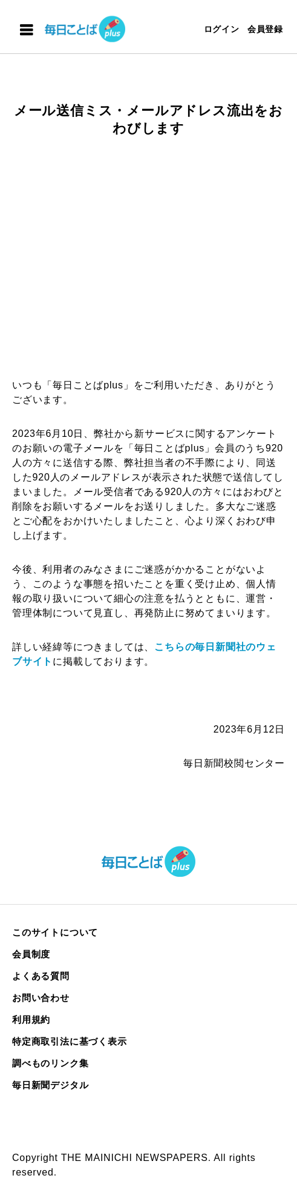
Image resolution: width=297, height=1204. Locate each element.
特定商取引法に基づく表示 (69, 1041)
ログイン (222, 29)
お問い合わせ (41, 998)
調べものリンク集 (50, 1063)
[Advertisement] (148, 267)
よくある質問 (41, 976)
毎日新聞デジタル (50, 1085)
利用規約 (31, 1019)
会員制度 (31, 954)
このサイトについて (55, 932)
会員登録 (265, 29)
